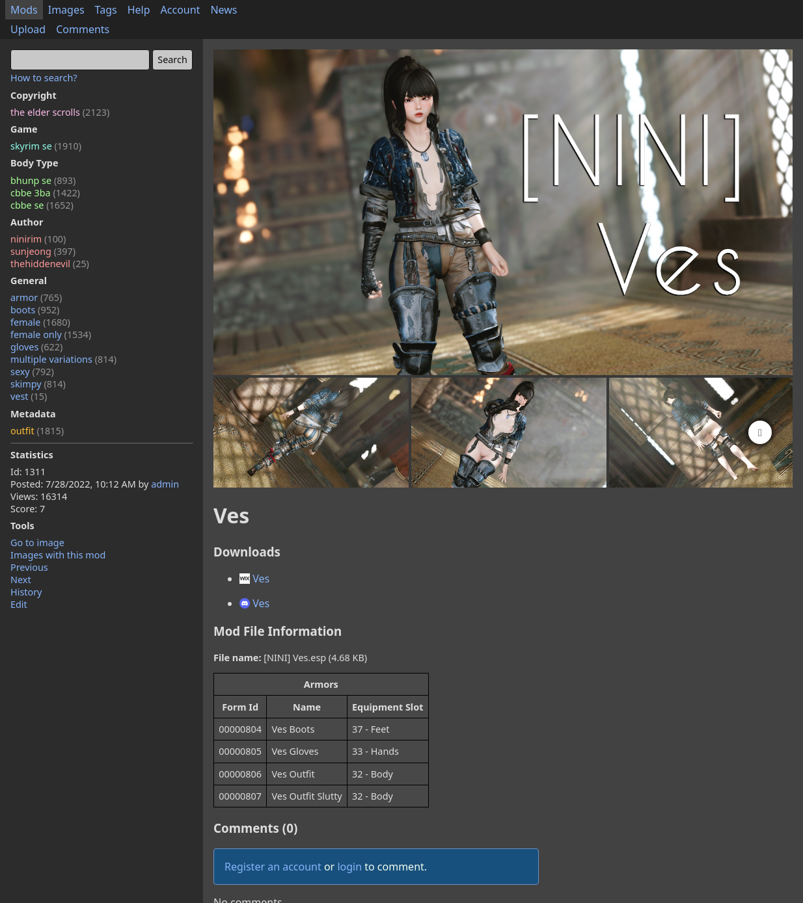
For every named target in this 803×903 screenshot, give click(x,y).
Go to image (37, 542)
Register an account (273, 866)
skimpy (38, 384)
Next (20, 579)
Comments (82, 29)
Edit (18, 604)
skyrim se (45, 146)
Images (66, 10)
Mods (24, 10)
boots (34, 310)
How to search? (43, 78)
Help (139, 10)
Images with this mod (57, 555)
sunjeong (42, 251)
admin (165, 484)
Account (180, 10)
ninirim (38, 239)
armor (36, 297)
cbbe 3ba (45, 193)
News (223, 10)
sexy (32, 371)
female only (50, 334)
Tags (106, 10)
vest (28, 396)
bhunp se (42, 180)
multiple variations (63, 359)
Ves (254, 578)
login (349, 866)
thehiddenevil (49, 263)
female (40, 322)
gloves (36, 347)
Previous (29, 567)
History (26, 592)
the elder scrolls (59, 112)
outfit (37, 431)
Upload (28, 29)
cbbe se (42, 205)
